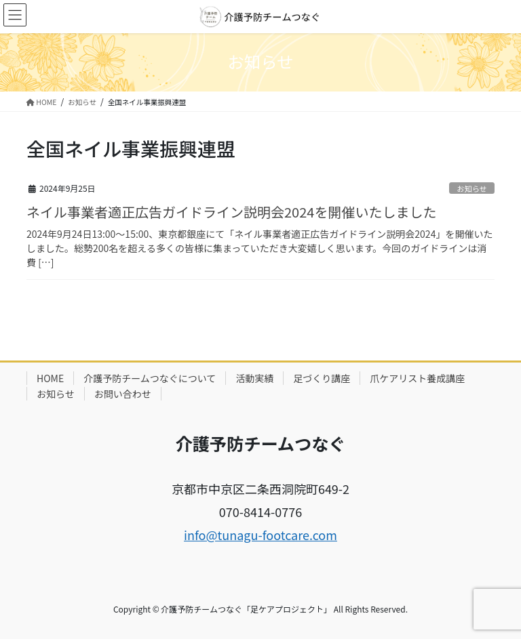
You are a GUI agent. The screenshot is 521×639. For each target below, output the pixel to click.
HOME (50, 378)
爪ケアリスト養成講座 (417, 378)
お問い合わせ (122, 393)
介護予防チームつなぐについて (149, 378)
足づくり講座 (321, 378)
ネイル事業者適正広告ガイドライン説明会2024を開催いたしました (231, 212)
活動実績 (254, 378)
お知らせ (472, 188)
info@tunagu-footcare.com (260, 534)
